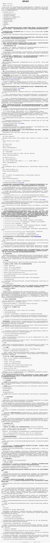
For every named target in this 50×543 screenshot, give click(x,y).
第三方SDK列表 (21, 88)
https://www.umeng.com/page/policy (13, 79)
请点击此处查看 (38, 236)
